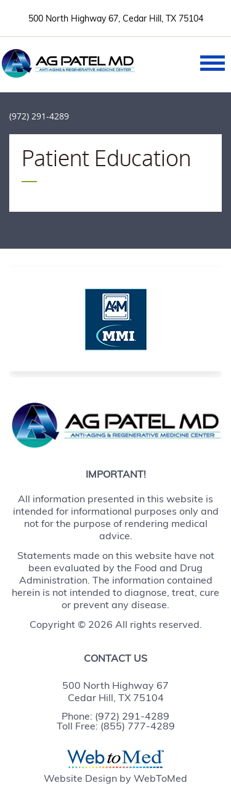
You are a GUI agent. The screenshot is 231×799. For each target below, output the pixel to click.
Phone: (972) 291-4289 (115, 716)
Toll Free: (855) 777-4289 (116, 726)
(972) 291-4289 (39, 116)
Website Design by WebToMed (115, 778)
